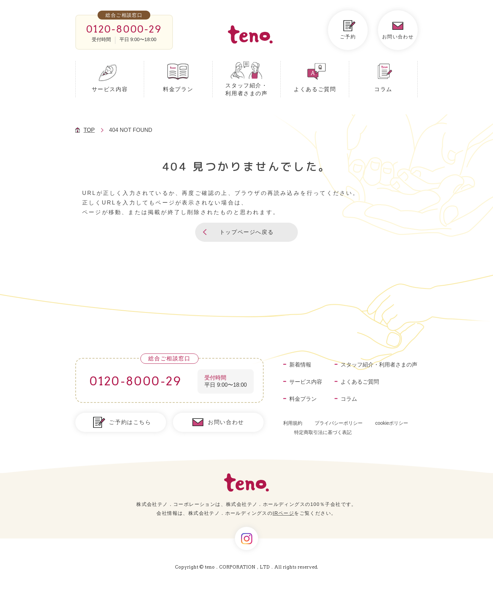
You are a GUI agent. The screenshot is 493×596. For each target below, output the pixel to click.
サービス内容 (110, 89)
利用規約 (292, 423)
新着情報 (300, 365)
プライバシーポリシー (339, 423)
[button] (246, 232)
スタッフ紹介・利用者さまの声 (246, 89)
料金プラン (178, 89)
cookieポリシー (391, 423)
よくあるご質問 (315, 89)
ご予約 (348, 36)
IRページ (283, 513)
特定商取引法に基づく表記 (323, 432)
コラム (383, 89)
